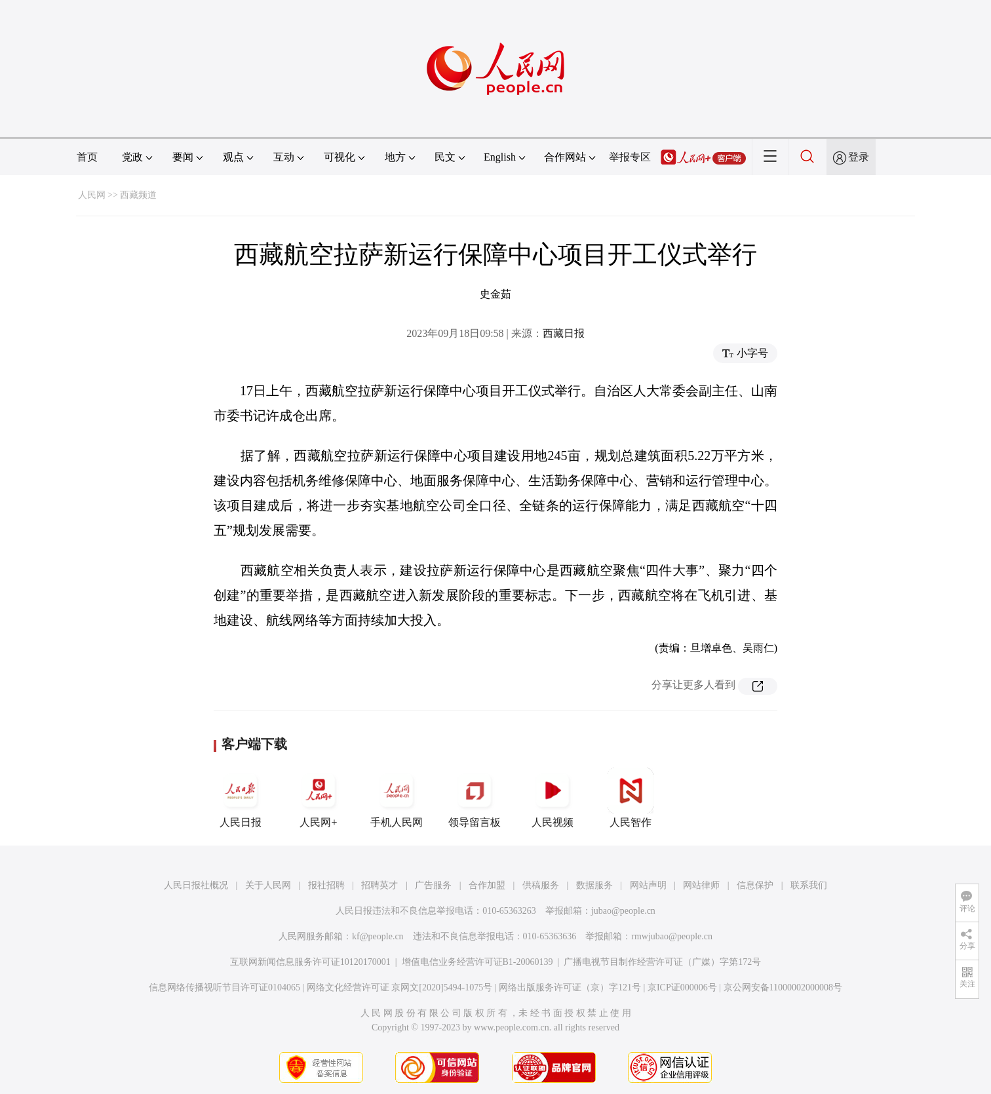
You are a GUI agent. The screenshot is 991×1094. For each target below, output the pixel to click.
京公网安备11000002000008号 (783, 987)
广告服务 (433, 885)
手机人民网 (396, 798)
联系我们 (808, 885)
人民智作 (630, 798)
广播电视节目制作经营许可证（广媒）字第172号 (662, 962)
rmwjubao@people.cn (671, 936)
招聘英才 (379, 885)
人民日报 (240, 798)
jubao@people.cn (623, 911)
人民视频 (552, 798)
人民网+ (318, 798)
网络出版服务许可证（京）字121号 (570, 987)
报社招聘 (326, 885)
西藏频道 (138, 195)
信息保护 (755, 885)
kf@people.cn (378, 936)
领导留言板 (474, 798)
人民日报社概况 (196, 885)
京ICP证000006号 (682, 987)
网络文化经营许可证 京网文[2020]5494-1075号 (400, 987)
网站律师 (701, 885)
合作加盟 (487, 885)
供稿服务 (540, 885)
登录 (858, 157)
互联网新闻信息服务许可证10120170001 (310, 962)
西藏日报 (564, 333)
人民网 (92, 195)
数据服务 (594, 885)
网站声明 (648, 885)
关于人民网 (268, 885)
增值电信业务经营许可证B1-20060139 (477, 962)
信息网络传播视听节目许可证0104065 (224, 987)
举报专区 (630, 157)
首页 (87, 157)
